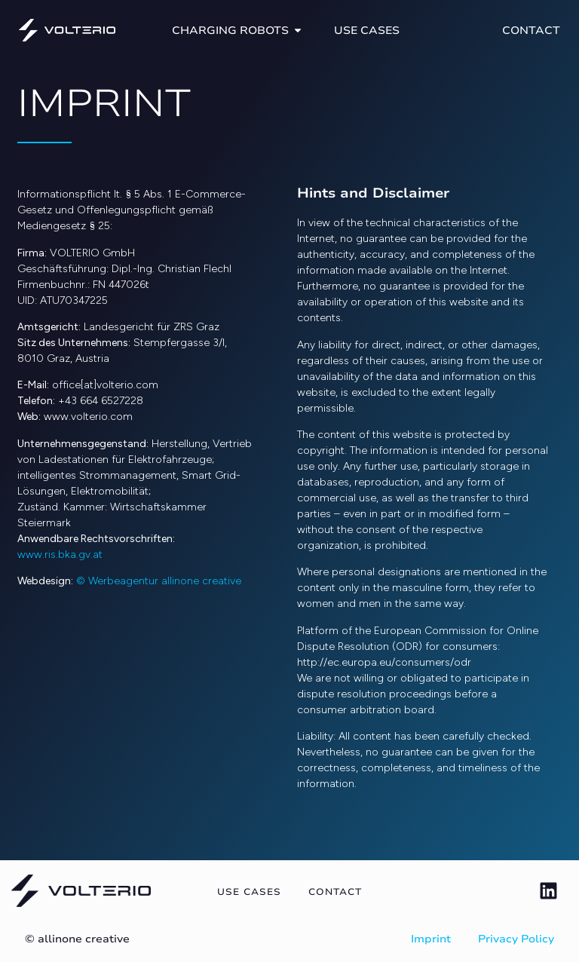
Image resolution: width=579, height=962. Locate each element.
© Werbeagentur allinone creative (158, 580)
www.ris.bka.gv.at (60, 554)
